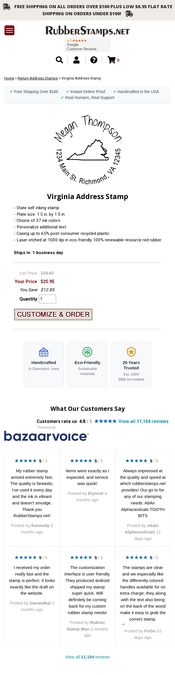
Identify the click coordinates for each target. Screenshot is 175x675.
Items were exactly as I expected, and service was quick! (87, 477)
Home (9, 78)
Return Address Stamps (38, 78)
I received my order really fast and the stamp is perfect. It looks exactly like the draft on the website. (32, 580)
